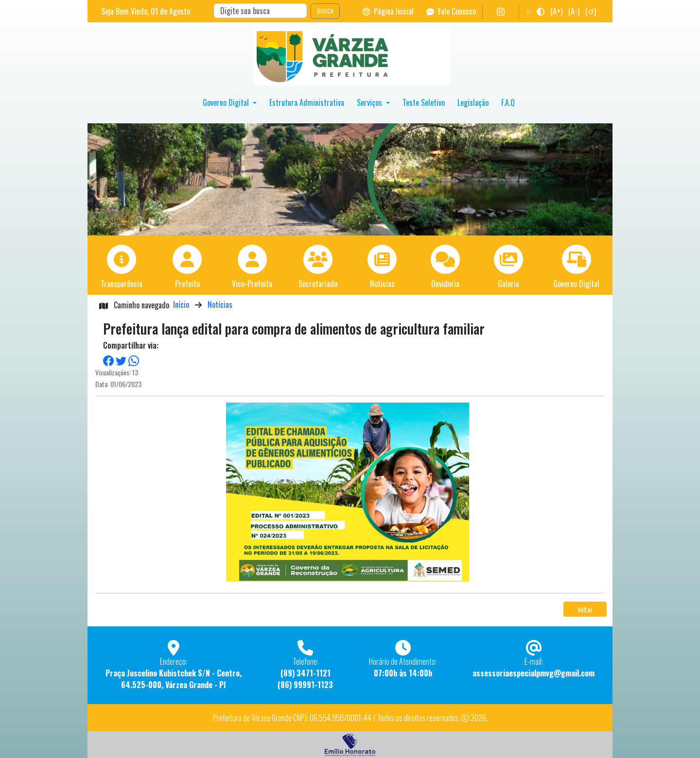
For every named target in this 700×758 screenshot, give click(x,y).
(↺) (590, 11)
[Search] (260, 10)
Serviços (370, 102)
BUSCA (325, 11)
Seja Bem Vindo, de (145, 11)
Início (181, 304)
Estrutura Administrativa (306, 102)
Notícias (220, 304)
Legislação (473, 102)
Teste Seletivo (423, 102)
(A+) (556, 11)
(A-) (573, 11)
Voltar (585, 609)
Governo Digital (227, 102)
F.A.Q (508, 102)
